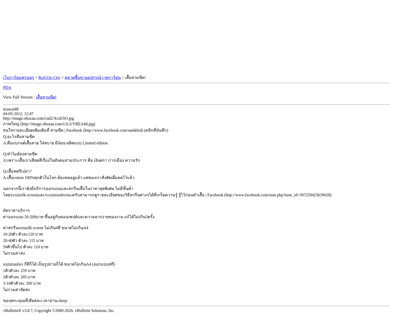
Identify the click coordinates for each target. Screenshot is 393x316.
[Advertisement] (196, 37)
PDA (7, 87)
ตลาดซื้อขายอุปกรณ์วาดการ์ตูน (93, 77)
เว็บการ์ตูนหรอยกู (18, 77)
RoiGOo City (49, 77)
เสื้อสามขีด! (46, 97)
